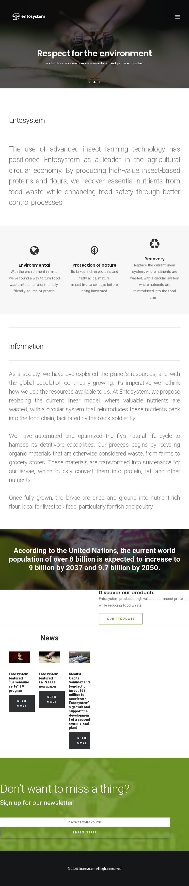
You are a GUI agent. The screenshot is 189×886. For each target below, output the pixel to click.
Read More (22, 703)
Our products (121, 619)
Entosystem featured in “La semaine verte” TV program (19, 682)
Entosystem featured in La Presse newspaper (48, 680)
